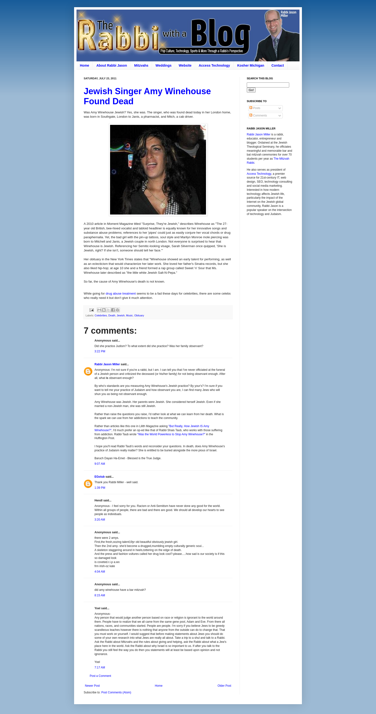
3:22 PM (99, 351)
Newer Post (92, 685)
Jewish (121, 315)
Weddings (164, 65)
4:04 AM (99, 571)
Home (84, 65)
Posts (254, 108)
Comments (258, 115)
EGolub (99, 476)
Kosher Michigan (250, 65)
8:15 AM (99, 595)
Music (129, 315)
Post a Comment (100, 676)
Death (111, 315)
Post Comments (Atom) (116, 692)
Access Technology (214, 65)
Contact (277, 65)
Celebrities (101, 315)
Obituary (139, 315)
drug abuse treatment (121, 293)
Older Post (224, 685)
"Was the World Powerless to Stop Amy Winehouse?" (171, 434)
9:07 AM (99, 463)
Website (185, 65)
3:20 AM (99, 519)
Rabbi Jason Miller (107, 364)
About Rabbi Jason (111, 65)
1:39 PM (99, 487)
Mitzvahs (141, 65)
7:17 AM (99, 667)
